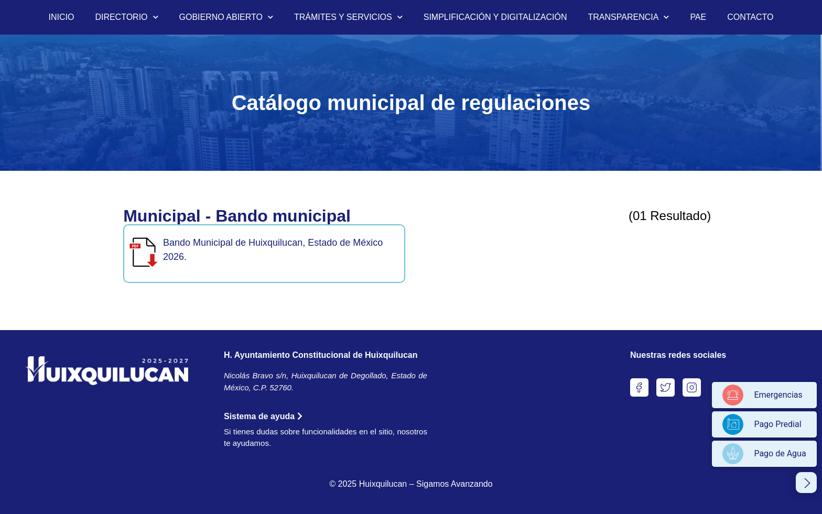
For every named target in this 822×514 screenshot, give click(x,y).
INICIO (61, 17)
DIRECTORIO (126, 17)
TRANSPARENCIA (628, 17)
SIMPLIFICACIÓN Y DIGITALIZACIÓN (495, 17)
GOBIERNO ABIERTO (226, 17)
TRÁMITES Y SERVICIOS (348, 17)
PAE (698, 17)
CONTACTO (750, 17)
